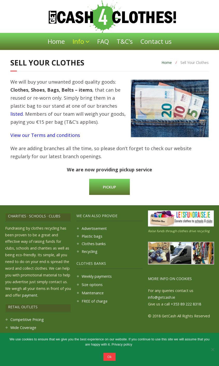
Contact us (156, 41)
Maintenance (93, 292)
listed (16, 114)
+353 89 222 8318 (186, 304)
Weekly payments (97, 276)
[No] (212, 349)
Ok (109, 356)
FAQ (103, 41)
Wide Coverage (23, 327)
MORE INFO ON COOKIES (170, 278)
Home (56, 41)
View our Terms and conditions (45, 135)
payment (29, 295)
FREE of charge (95, 301)
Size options (92, 284)
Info (78, 41)
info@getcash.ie (161, 297)
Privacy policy (121, 344)
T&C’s (125, 41)
